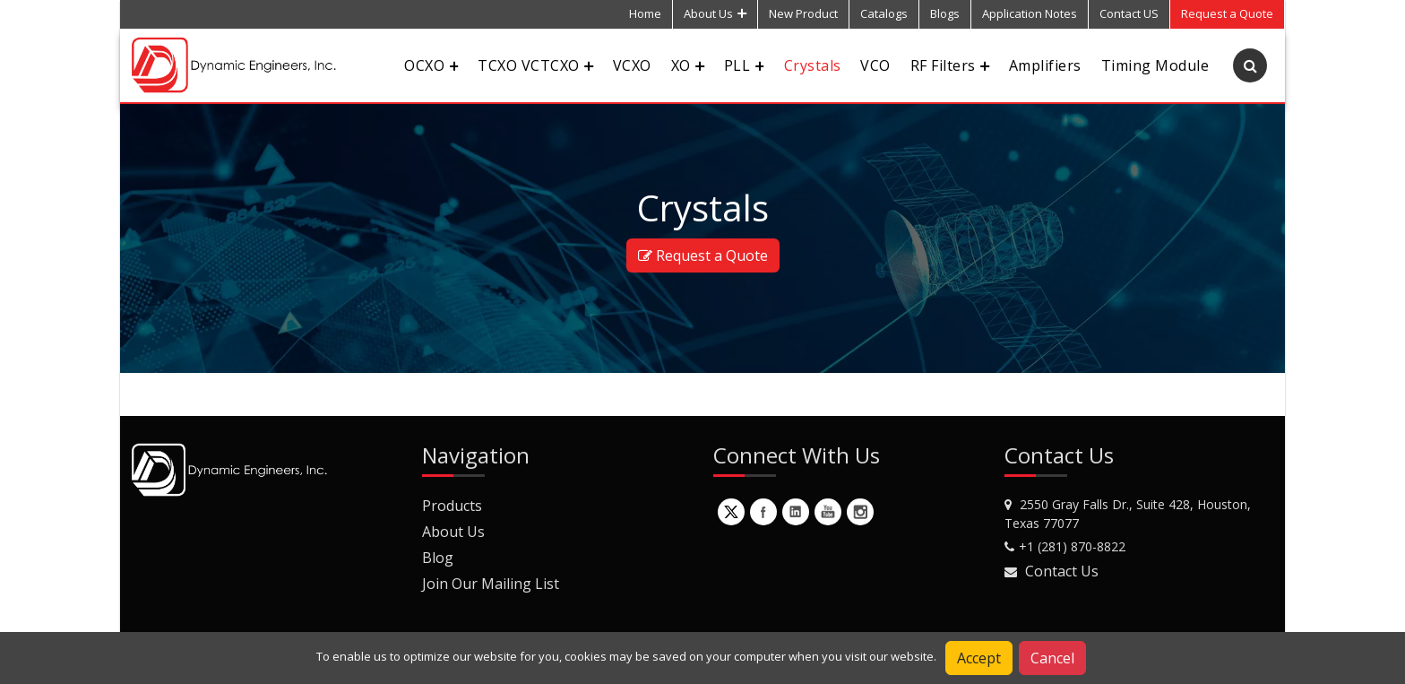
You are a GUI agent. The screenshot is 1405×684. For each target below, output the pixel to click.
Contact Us (1062, 571)
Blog (437, 557)
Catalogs (884, 13)
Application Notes (1029, 13)
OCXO (431, 65)
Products (452, 505)
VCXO (632, 65)
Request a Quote (703, 255)
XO (687, 65)
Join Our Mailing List (490, 583)
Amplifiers (1045, 65)
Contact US (1129, 13)
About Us (715, 13)
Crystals (812, 65)
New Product (803, 13)
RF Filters (949, 65)
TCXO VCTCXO (535, 65)
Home (645, 13)
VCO (875, 65)
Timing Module (1155, 65)
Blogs (945, 13)
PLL (744, 65)
